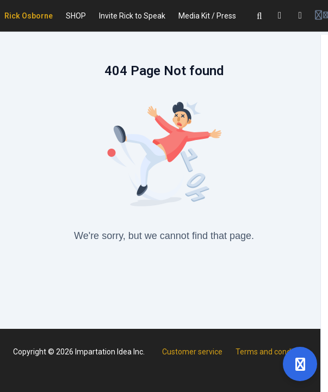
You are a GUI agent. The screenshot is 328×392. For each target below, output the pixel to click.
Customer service (192, 351)
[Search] (259, 15)
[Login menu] (321, 15)
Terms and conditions (273, 351)
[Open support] (300, 364)
